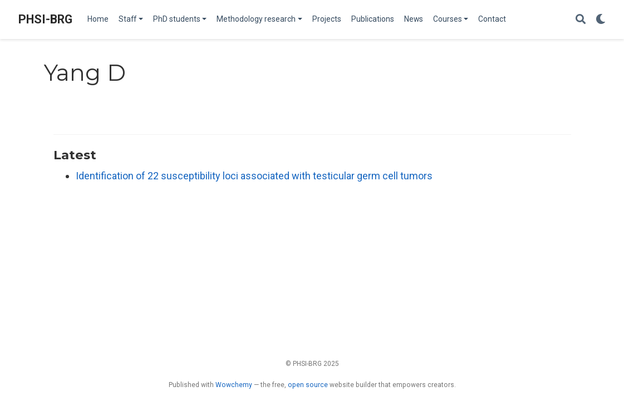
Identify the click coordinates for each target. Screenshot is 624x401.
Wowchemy (233, 385)
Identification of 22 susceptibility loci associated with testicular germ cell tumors (254, 176)
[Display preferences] (601, 19)
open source (308, 385)
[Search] (581, 19)
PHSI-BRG (45, 19)
